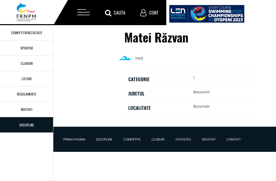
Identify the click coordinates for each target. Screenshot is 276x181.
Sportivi (26, 48)
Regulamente (26, 94)
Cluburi (27, 63)
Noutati (26, 109)
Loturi (26, 78)
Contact (233, 139)
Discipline (104, 139)
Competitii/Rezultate (26, 32)
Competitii (132, 139)
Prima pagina (74, 139)
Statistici (183, 139)
